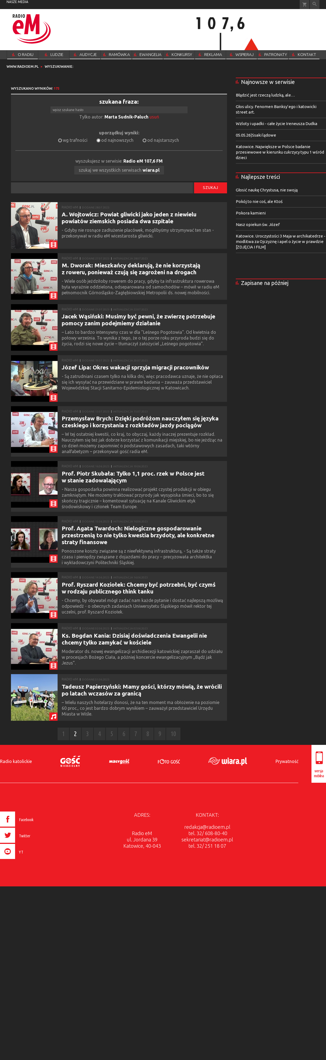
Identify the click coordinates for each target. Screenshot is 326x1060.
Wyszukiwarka (314, 4)
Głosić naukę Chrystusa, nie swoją (267, 190)
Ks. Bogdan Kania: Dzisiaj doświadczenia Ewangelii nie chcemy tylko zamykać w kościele (134, 639)
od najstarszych (163, 140)
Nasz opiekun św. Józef (258, 224)
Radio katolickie (16, 761)
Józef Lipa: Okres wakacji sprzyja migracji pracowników (135, 367)
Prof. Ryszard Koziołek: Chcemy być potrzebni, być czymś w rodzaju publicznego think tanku (139, 588)
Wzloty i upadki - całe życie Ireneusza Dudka (276, 123)
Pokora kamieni (251, 213)
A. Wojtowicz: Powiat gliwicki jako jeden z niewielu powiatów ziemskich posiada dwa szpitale (129, 217)
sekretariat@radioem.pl (207, 839)
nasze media (17, 2)
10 (173, 733)
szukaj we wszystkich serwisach (119, 170)
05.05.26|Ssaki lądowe (256, 135)
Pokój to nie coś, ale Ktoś (259, 201)
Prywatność (287, 761)
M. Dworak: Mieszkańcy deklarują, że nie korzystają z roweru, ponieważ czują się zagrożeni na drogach (131, 268)
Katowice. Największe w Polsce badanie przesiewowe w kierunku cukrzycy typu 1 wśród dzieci (280, 152)
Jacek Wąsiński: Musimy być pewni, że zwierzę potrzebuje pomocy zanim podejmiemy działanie (138, 319)
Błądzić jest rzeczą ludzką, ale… (265, 95)
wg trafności (75, 140)
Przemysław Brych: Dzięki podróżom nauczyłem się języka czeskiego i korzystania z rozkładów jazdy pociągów (140, 421)
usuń (154, 116)
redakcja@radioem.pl (207, 827)
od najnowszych (117, 140)
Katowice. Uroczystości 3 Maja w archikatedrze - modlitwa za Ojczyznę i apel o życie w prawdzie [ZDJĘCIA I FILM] (280, 241)
